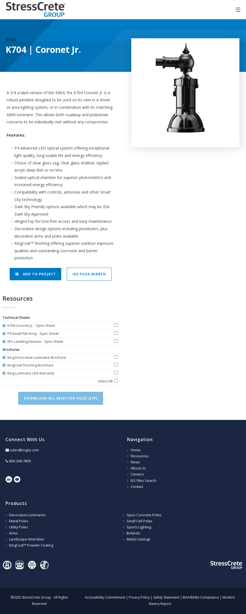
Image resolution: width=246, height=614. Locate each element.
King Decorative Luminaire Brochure (36, 357)
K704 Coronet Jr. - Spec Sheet (31, 325)
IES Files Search (89, 274)
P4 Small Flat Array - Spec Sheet (33, 333)
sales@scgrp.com (24, 450)
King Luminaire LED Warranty (30, 373)
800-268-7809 (20, 461)
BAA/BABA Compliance (201, 597)
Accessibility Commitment (105, 597)
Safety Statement (166, 597)
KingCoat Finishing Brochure (30, 365)
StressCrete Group (36, 9)
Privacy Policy (139, 597)
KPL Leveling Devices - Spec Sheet (35, 341)
